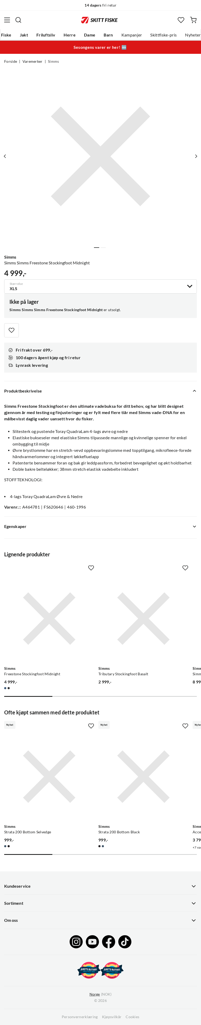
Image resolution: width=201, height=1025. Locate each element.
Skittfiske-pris (163, 35)
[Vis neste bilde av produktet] (196, 156)
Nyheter (192, 35)
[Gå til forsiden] (99, 20)
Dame (89, 35)
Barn (108, 35)
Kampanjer (131, 35)
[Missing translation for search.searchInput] (18, 20)
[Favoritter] (181, 20)
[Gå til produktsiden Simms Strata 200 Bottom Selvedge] (49, 776)
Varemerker (33, 61)
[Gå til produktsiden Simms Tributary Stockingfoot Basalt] (143, 618)
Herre (70, 35)
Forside (10, 61)
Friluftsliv (45, 35)
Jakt (24, 35)
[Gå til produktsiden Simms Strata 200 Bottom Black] (143, 776)
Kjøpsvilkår (112, 1017)
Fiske (6, 35)
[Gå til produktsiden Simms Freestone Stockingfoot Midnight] (49, 618)
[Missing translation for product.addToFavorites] (11, 330)
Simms (53, 61)
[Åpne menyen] (7, 20)
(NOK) (100, 994)
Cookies (132, 1017)
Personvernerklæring (80, 1017)
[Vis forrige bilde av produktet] (5, 156)
